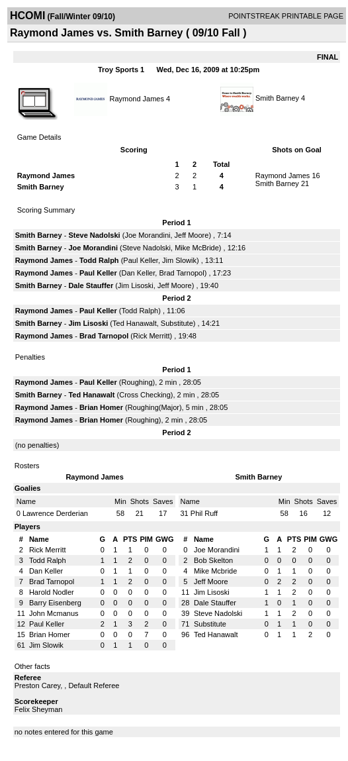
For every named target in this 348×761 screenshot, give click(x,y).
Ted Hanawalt (134, 323)
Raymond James (136, 98)
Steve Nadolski (94, 235)
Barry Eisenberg (55, 603)
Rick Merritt (151, 336)
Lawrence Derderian (55, 513)
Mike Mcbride (215, 571)
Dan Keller (138, 273)
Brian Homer (101, 407)
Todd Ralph (99, 260)
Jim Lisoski (135, 285)
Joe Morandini (147, 235)
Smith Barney (277, 98)
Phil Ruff (204, 513)
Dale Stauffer (90, 285)
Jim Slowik (179, 260)
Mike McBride (197, 248)
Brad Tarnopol (181, 273)
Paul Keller (140, 260)
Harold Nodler (51, 592)
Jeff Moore (192, 235)
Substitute (177, 323)
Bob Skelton (213, 560)
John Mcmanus (54, 613)
